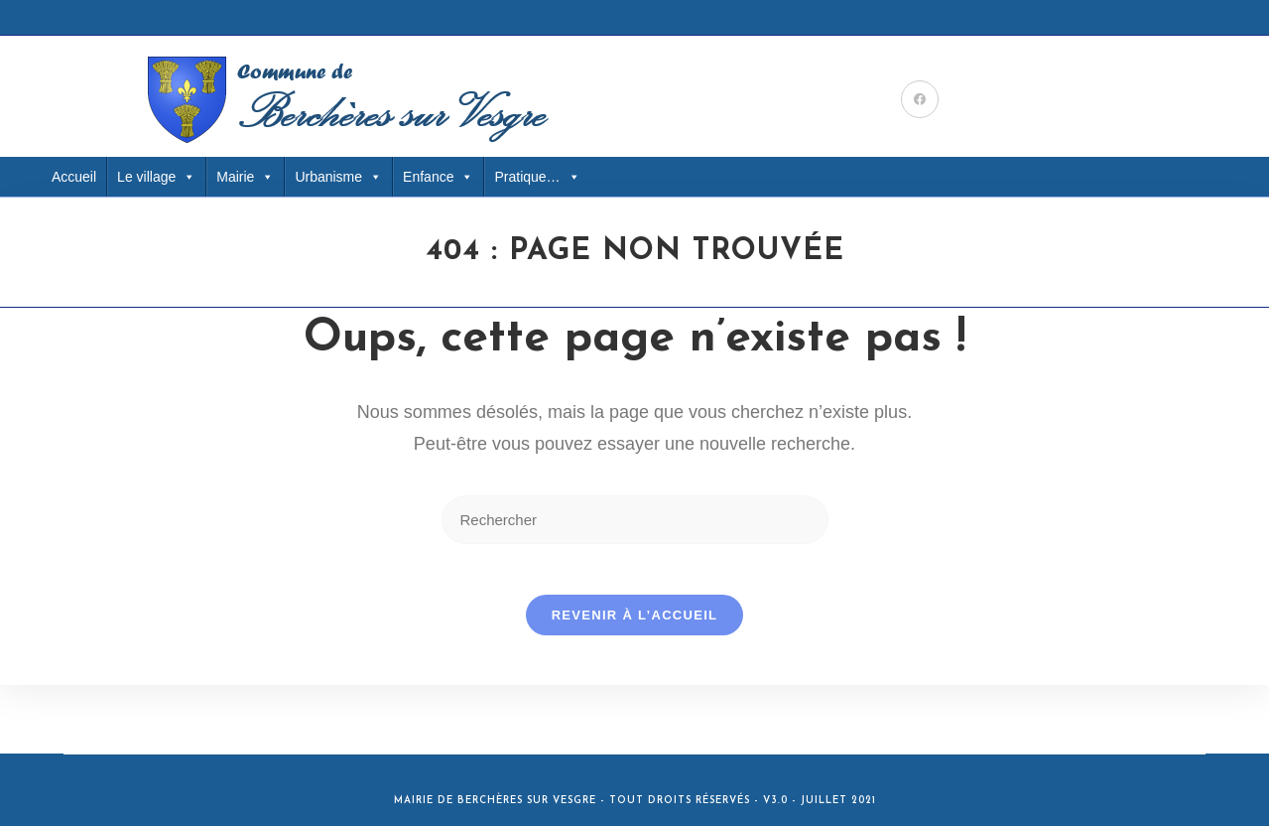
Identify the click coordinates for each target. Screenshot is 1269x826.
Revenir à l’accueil (635, 624)
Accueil (74, 177)
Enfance (438, 177)
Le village (156, 177)
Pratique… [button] (536, 177)
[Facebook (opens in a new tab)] (920, 99)
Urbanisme (338, 177)
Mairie (245, 177)
